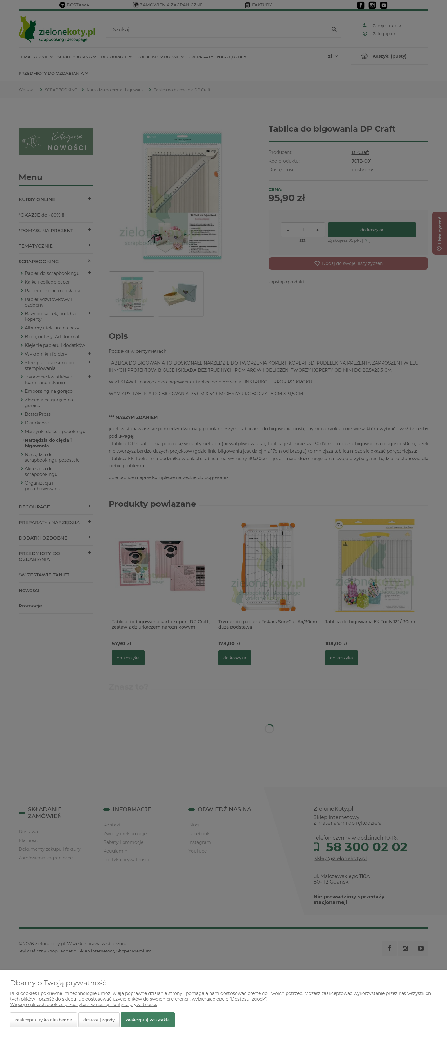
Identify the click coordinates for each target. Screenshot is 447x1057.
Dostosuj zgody (99, 1019)
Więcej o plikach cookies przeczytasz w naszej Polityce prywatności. (83, 1004)
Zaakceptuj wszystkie (148, 1019)
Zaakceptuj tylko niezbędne (43, 1019)
